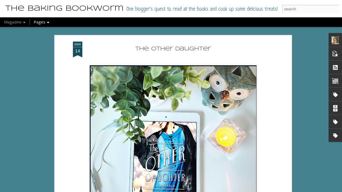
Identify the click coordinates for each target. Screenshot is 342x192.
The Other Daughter (173, 48)
